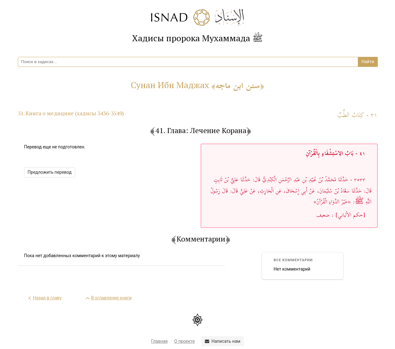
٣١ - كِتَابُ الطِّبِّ (357, 115)
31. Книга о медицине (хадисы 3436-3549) (71, 113)
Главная (159, 341)
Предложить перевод (49, 172)
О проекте (184, 341)
